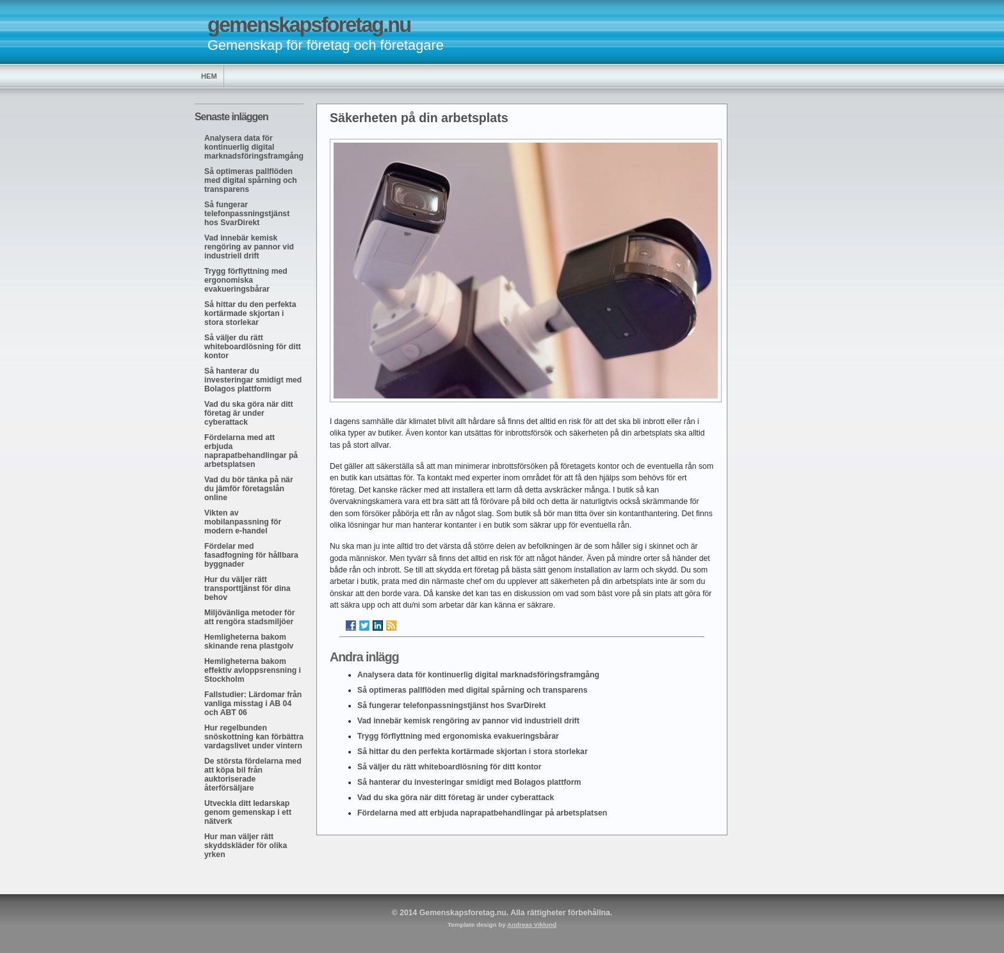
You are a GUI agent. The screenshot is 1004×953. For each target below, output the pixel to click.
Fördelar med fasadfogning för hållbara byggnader (251, 555)
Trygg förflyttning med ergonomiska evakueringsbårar (245, 280)
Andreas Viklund (531, 924)
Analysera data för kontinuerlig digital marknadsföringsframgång (254, 147)
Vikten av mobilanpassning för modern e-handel (242, 521)
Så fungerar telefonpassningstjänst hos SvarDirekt (246, 213)
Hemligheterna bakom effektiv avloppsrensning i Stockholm (252, 670)
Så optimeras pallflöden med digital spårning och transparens (250, 180)
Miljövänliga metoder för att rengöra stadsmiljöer (249, 617)
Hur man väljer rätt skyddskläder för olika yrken (245, 845)
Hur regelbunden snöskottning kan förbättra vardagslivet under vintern (254, 736)
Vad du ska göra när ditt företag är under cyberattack (248, 413)
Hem (209, 76)
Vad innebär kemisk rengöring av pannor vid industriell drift (249, 246)
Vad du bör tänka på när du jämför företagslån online (248, 488)
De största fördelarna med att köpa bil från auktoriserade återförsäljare (253, 774)
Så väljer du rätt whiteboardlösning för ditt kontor (252, 346)
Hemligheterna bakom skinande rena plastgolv (248, 641)
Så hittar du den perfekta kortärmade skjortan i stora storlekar (250, 313)
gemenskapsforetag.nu (308, 24)
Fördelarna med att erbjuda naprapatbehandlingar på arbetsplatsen (251, 451)
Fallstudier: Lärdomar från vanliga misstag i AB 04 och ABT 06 (253, 703)
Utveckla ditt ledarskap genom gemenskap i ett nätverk (247, 812)
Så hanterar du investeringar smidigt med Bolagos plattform (253, 379)
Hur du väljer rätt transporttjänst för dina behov (247, 588)
